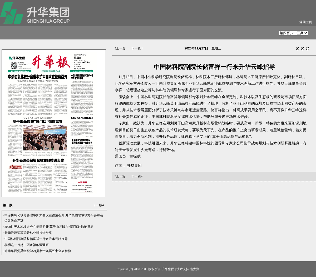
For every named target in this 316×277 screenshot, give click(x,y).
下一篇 (136, 48)
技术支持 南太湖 (187, 269)
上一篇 (120, 48)
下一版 (98, 205)
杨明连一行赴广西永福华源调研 (26, 245)
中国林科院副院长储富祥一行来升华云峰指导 (36, 239)
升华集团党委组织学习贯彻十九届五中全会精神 (37, 251)
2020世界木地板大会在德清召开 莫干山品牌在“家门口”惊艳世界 (48, 227)
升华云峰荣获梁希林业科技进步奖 (28, 233)
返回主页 (305, 22)
